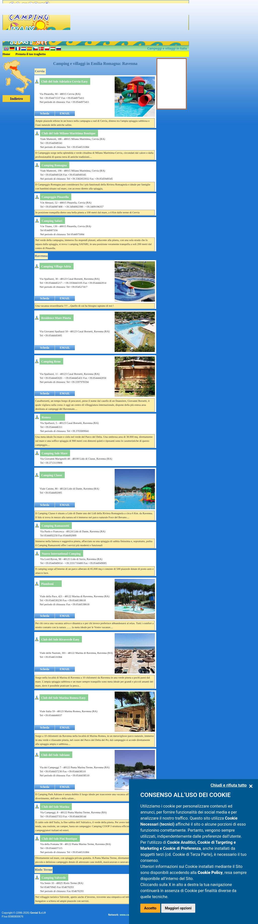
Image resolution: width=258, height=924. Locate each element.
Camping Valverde (54, 877)
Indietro (16, 99)
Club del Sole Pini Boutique (59, 838)
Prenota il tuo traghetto (31, 54)
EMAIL (65, 113)
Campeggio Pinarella (55, 197)
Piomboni (47, 584)
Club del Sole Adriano (55, 755)
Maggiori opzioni (178, 908)
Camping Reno (51, 361)
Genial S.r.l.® (38, 912)
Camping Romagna (54, 165)
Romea (46, 417)
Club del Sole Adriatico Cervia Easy (64, 81)
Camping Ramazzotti (55, 526)
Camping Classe (51, 475)
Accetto (150, 908)
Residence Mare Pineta (56, 318)
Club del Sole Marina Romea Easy (63, 698)
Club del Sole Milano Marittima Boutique (68, 133)
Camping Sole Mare (54, 453)
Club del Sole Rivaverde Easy (60, 639)
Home (6, 54)
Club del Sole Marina (55, 807)
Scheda (44, 113)
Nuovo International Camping (61, 553)
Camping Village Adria (56, 266)
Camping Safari (52, 221)
